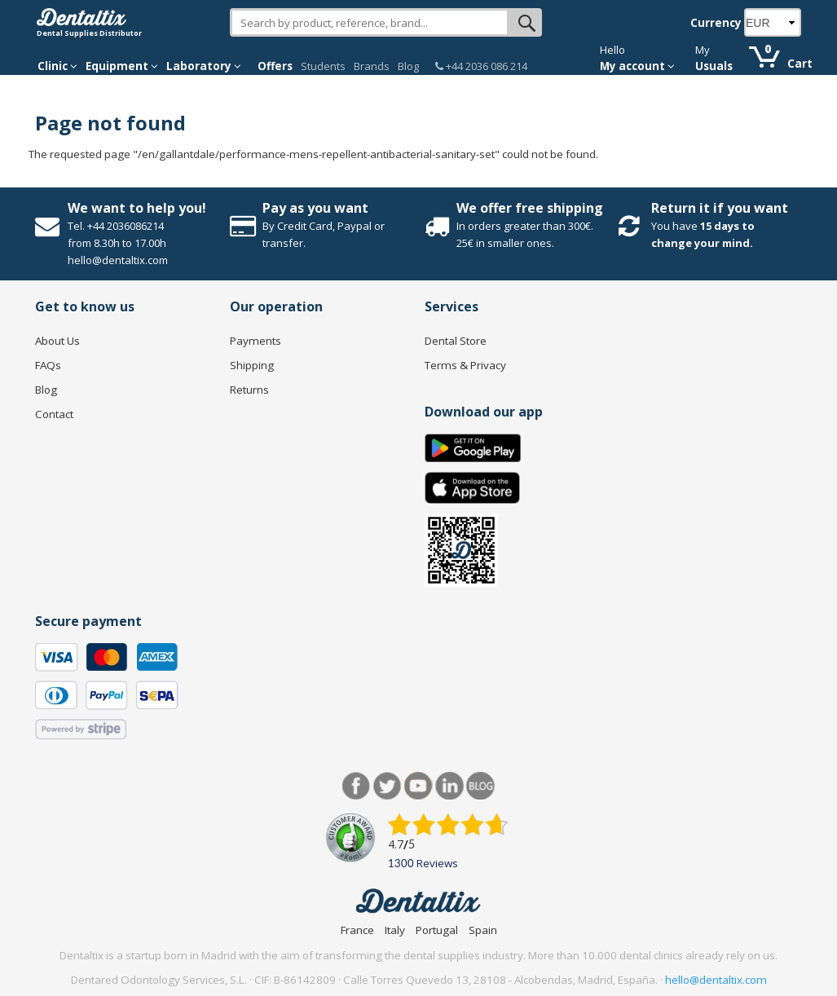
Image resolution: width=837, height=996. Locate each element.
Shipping (252, 365)
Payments (255, 340)
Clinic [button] (57, 66)
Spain (483, 930)
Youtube (418, 786)
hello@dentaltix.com (716, 979)
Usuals (714, 66)
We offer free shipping (529, 208)
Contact (54, 414)
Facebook (356, 786)
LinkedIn (449, 786)
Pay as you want (315, 208)
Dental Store (456, 340)
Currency (716, 22)
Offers (275, 66)
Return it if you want (719, 208)
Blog (408, 66)
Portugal (437, 930)
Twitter (387, 786)
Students (323, 66)
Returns (249, 389)
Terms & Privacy (465, 365)
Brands (372, 66)
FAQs (48, 365)
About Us (57, 340)
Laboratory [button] (203, 66)
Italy (395, 930)
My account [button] (637, 66)
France (357, 930)
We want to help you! (137, 208)
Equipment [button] (122, 66)
